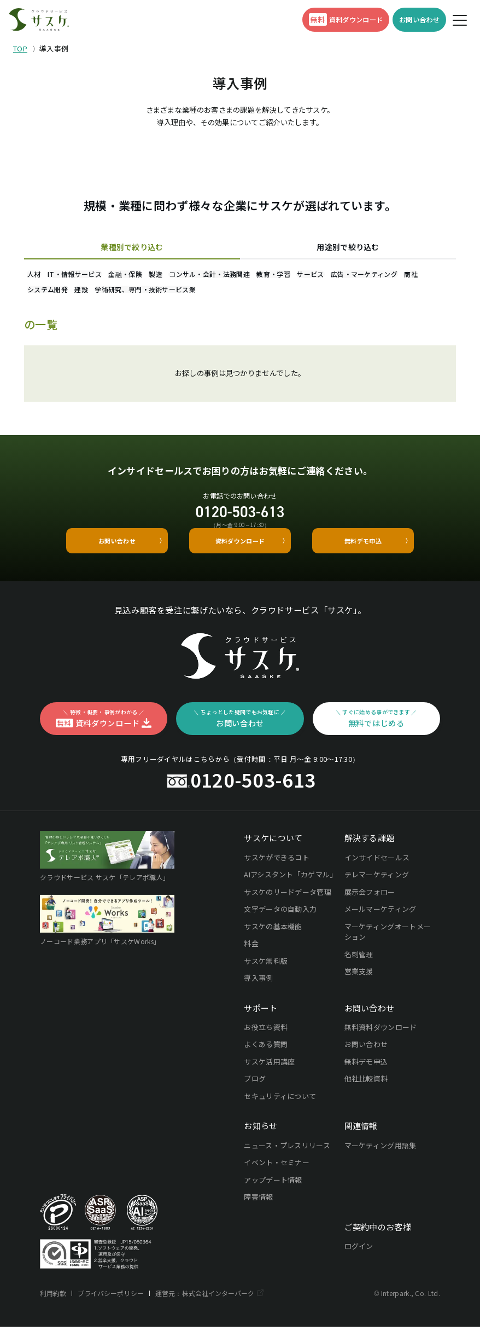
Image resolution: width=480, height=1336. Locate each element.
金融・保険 (155, 275)
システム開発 (171, 295)
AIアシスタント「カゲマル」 (289, 883)
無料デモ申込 (366, 1071)
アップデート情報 (273, 1189)
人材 (40, 275)
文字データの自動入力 (280, 918)
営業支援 (358, 980)
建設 (217, 295)
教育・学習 (339, 275)
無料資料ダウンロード (380, 1036)
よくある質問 (266, 1054)
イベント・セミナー (276, 1171)
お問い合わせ (366, 1054)
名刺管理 (358, 963)
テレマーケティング (376, 883)
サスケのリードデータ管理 (287, 901)
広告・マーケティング (66, 295)
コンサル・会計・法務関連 (263, 275)
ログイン (358, 1255)
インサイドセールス (377, 866)
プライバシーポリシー (111, 1302)
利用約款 (53, 1302)
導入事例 (258, 987)
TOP (20, 48)
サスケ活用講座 (269, 1071)
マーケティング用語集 (380, 1154)
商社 (125, 295)
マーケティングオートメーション (387, 941)
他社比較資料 (366, 1088)
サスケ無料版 (266, 970)
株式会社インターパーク (221, 1302)
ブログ (255, 1088)
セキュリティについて (280, 1105)
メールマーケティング (380, 918)
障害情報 (258, 1206)
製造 (197, 275)
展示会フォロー (369, 901)
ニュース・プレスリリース (287, 1154)
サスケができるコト (276, 866)
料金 (251, 952)
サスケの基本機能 (273, 935)
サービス (388, 275)
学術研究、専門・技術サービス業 (293, 295)
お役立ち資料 (266, 1036)
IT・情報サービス (93, 275)
